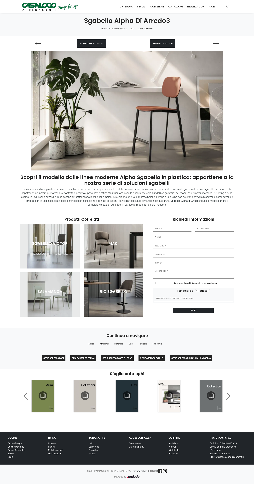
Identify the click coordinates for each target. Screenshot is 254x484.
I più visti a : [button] (157, 344)
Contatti (215, 6)
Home (104, 29)
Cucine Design (15, 443)
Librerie (52, 443)
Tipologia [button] (142, 344)
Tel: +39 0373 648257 (220, 453)
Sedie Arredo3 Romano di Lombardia (191, 358)
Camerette (94, 446)
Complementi (135, 443)
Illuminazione (54, 453)
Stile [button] (131, 344)
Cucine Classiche (16, 450)
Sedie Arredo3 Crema (83, 358)
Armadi (92, 453)
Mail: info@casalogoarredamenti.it (227, 457)
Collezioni (157, 6)
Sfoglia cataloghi (163, 43)
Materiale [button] (118, 344)
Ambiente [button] (104, 344)
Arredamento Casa (118, 29)
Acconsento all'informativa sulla (195, 283)
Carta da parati (136, 446)
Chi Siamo (126, 6)
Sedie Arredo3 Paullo (151, 358)
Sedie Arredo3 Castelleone (117, 358)
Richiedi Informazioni (91, 43)
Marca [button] (91, 344)
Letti (91, 443)
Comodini (93, 450)
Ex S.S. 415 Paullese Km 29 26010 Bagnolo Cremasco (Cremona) (223, 446)
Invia (193, 310)
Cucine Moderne (16, 446)
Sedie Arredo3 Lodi (53, 358)
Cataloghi (175, 6)
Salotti (51, 446)
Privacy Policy (140, 471)
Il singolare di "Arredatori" (193, 291)
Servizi (141, 6)
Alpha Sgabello (145, 29)
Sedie (132, 29)
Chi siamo (174, 443)
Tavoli (11, 453)
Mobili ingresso (55, 450)
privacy (213, 283)
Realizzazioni (196, 6)
